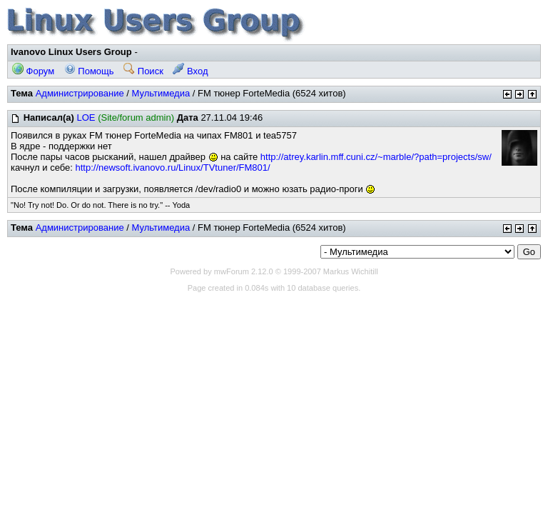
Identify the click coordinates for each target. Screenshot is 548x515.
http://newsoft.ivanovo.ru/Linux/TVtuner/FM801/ (173, 167)
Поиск (143, 71)
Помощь (89, 71)
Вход (190, 71)
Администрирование (80, 93)
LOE (85, 117)
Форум (33, 71)
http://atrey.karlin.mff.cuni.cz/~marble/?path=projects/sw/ (376, 156)
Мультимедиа (160, 93)
